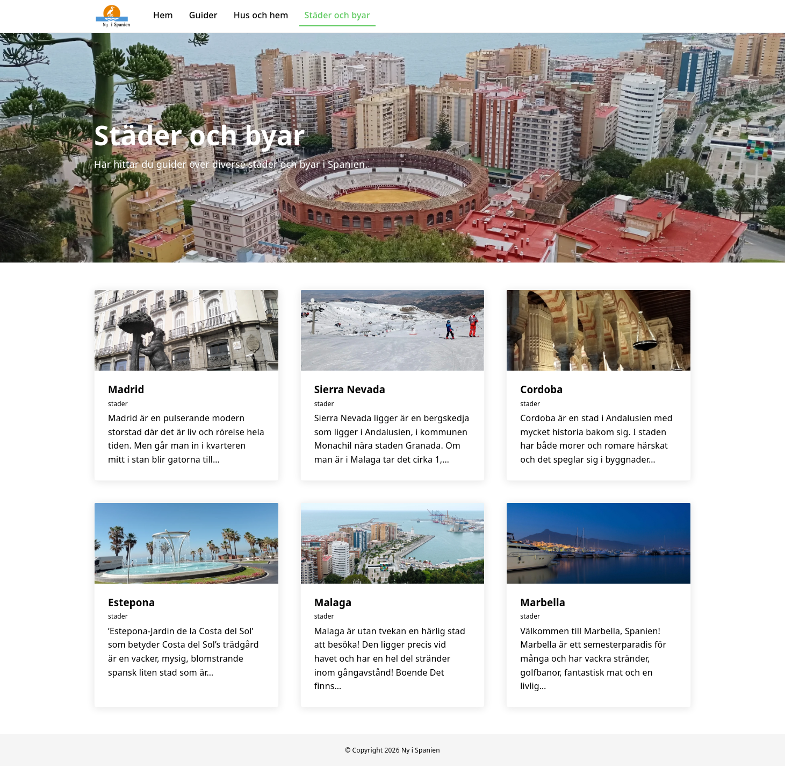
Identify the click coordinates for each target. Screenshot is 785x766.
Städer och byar (337, 15)
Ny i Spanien (420, 750)
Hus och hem (261, 15)
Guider (203, 15)
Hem (163, 15)
